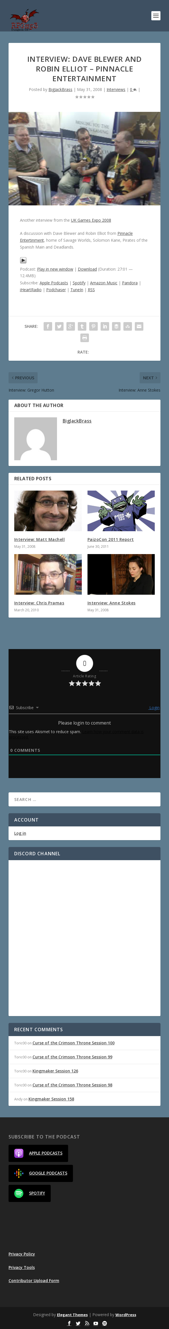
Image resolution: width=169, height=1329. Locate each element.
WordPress (125, 1314)
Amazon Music (103, 282)
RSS (91, 289)
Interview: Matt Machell (39, 539)
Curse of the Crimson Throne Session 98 (72, 1085)
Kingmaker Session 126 (55, 1071)
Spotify (79, 282)
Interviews (116, 89)
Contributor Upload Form (34, 1280)
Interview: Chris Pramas (39, 603)
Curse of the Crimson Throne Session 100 (73, 1043)
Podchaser (56, 289)
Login (154, 707)
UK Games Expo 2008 (91, 220)
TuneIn (76, 289)
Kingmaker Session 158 (51, 1099)
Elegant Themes (72, 1314)
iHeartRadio (31, 289)
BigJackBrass (60, 89)
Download (87, 269)
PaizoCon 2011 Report (110, 539)
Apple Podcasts (54, 282)
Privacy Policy (22, 1254)
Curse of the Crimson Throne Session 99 (72, 1057)
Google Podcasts (40, 1173)
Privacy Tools (22, 1267)
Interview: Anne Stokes (111, 603)
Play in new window (55, 269)
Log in (20, 833)
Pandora (130, 282)
